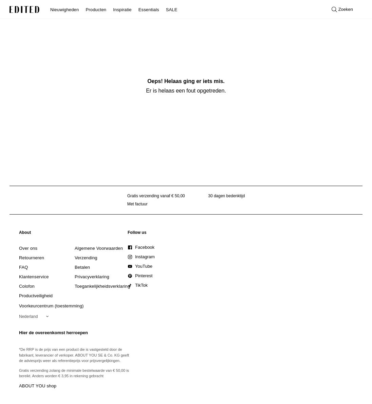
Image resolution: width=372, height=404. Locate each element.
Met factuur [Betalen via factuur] (137, 204)
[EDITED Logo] (24, 9)
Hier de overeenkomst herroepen (53, 332)
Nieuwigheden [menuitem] (64, 9)
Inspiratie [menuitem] (122, 9)
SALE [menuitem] (172, 9)
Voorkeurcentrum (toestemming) (51, 306)
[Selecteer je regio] (35, 316)
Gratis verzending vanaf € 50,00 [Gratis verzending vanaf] (156, 196)
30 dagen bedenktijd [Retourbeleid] (226, 196)
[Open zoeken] (342, 9)
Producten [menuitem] (96, 9)
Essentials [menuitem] (148, 9)
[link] (25, 233)
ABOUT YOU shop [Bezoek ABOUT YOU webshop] (37, 386)
